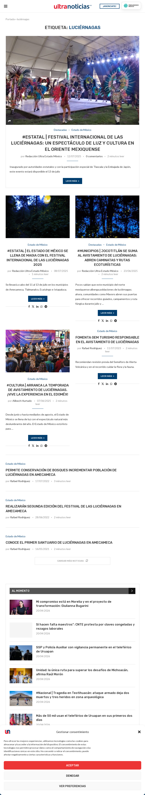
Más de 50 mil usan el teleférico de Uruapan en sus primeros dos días (84, 718)
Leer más (72, 181)
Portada (10, 19)
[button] (139, 732)
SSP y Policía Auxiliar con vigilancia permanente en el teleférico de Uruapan (83, 649)
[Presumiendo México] (131, 5)
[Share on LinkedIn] (37, 306)
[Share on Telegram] (46, 306)
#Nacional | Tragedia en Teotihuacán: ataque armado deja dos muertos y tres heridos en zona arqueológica (82, 695)
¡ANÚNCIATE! (109, 6)
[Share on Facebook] (29, 306)
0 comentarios (94, 156)
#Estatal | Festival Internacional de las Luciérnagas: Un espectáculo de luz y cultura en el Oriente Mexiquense (72, 143)
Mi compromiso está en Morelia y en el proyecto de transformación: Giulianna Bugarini (73, 604)
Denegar (72, 775)
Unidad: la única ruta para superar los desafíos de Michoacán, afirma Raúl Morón (82, 672)
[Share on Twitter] (33, 306)
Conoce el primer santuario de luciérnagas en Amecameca (59, 542)
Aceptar (72, 765)
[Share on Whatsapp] (41, 306)
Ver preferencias (72, 786)
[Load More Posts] (72, 561)
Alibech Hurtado (22, 400)
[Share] (9, 121)
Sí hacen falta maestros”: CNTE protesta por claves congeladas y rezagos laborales (85, 626)
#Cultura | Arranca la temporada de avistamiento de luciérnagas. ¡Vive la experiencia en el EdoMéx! (38, 390)
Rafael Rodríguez (92, 348)
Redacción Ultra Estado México (43, 156)
